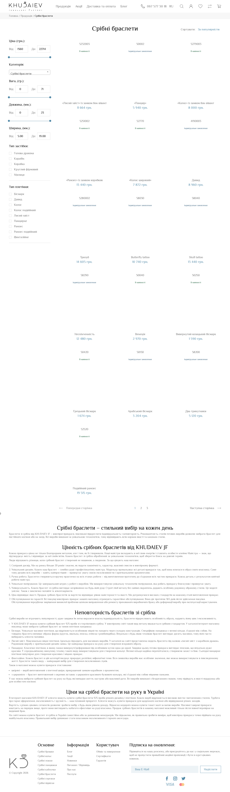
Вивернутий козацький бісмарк (196, 334)
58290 (84, 275)
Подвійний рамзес (84, 488)
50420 (84, 352)
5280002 (84, 198)
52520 (84, 429)
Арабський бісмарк (140, 411)
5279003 (196, 44)
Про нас (71, 769)
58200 (196, 352)
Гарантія (101, 760)
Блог (123, 6)
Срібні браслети (47, 774)
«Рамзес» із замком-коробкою (84, 180)
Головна (13, 15)
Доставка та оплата (101, 6)
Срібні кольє (45, 756)
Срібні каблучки (47, 769)
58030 (140, 198)
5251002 (84, 121)
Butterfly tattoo (140, 257)
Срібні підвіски (46, 783)
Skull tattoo (196, 257)
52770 (140, 121)
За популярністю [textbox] (209, 29)
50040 (140, 275)
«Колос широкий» (140, 180)
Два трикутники (195, 411)
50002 (140, 44)
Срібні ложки (45, 760)
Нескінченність (85, 334)
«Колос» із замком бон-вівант (196, 103)
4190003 (196, 121)
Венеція (140, 334)
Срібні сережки (46, 778)
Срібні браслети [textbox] (21, 73)
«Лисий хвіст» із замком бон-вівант (84, 103)
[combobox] (29, 72)
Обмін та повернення (108, 751)
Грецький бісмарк (84, 411)
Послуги (71, 774)
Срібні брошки (46, 751)
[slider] (9, 57)
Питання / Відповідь (78, 765)
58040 (196, 198)
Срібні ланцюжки (47, 765)
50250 (196, 275)
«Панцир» (140, 103)
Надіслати (210, 769)
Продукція (63, 6)
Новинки (72, 760)
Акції (78, 6)
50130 (140, 352)
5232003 (84, 44)
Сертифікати (103, 756)
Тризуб (84, 257)
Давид (196, 180)
